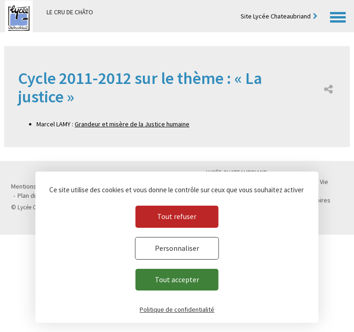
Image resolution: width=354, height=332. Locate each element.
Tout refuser (176, 216)
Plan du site (33, 195)
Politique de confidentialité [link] (177, 309)
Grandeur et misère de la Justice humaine (132, 124)
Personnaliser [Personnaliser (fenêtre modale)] (177, 248)
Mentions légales (34, 186)
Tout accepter (177, 279)
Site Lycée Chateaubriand (276, 16)
